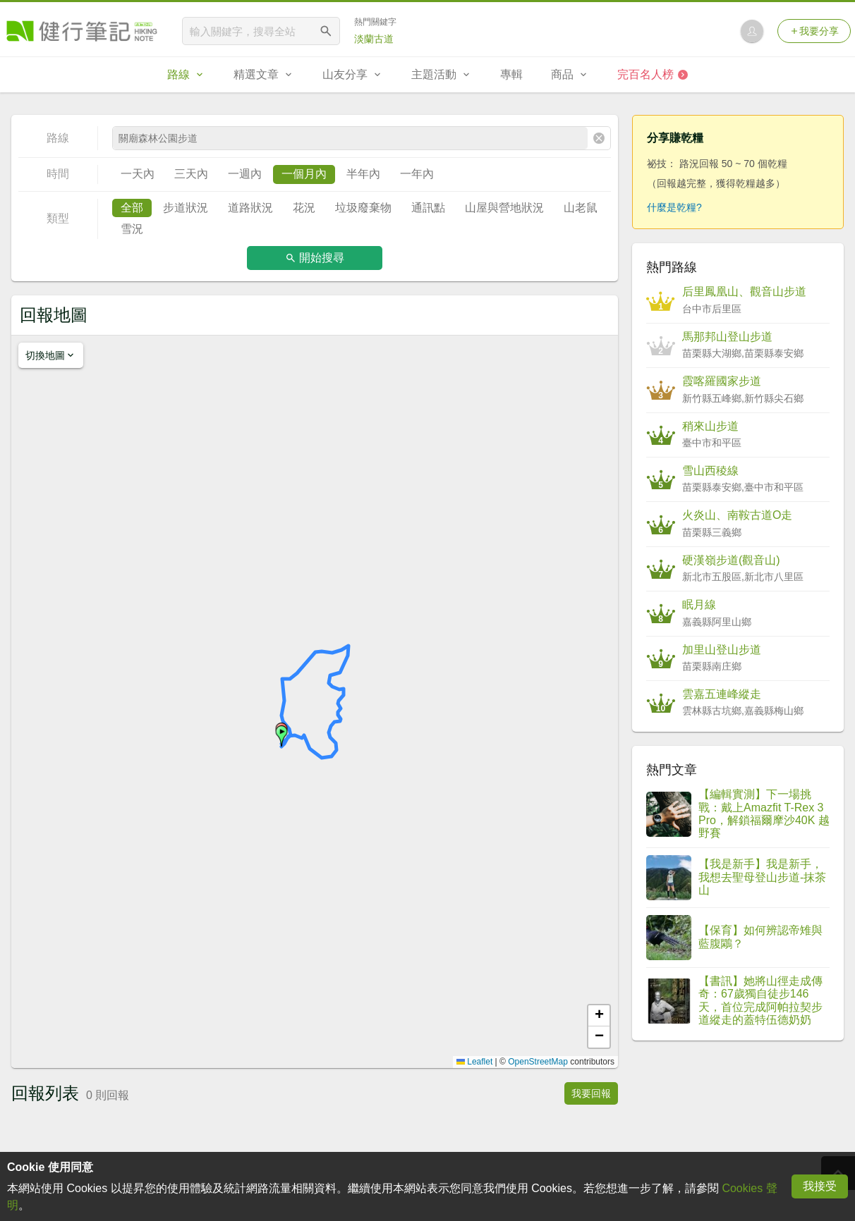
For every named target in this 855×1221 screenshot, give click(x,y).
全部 (132, 208)
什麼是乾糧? (674, 207)
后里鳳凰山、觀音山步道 (744, 291)
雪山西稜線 (710, 471)
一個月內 (304, 174)
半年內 (363, 174)
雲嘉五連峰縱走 (721, 694)
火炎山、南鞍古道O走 (737, 515)
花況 (304, 208)
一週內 (245, 174)
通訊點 (428, 208)
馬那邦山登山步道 (727, 337)
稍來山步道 (710, 426)
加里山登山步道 (721, 650)
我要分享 (814, 31)
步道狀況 (185, 208)
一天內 (137, 174)
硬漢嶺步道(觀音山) (731, 560)
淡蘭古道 (374, 38)
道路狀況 (250, 208)
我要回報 (591, 1093)
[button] (281, 736)
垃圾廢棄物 (363, 208)
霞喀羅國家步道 (721, 381)
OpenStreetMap (538, 1062)
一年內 (417, 174)
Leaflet (474, 1062)
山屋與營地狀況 (504, 208)
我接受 (820, 1186)
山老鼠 (581, 208)
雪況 (132, 229)
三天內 (191, 174)
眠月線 (699, 604)
